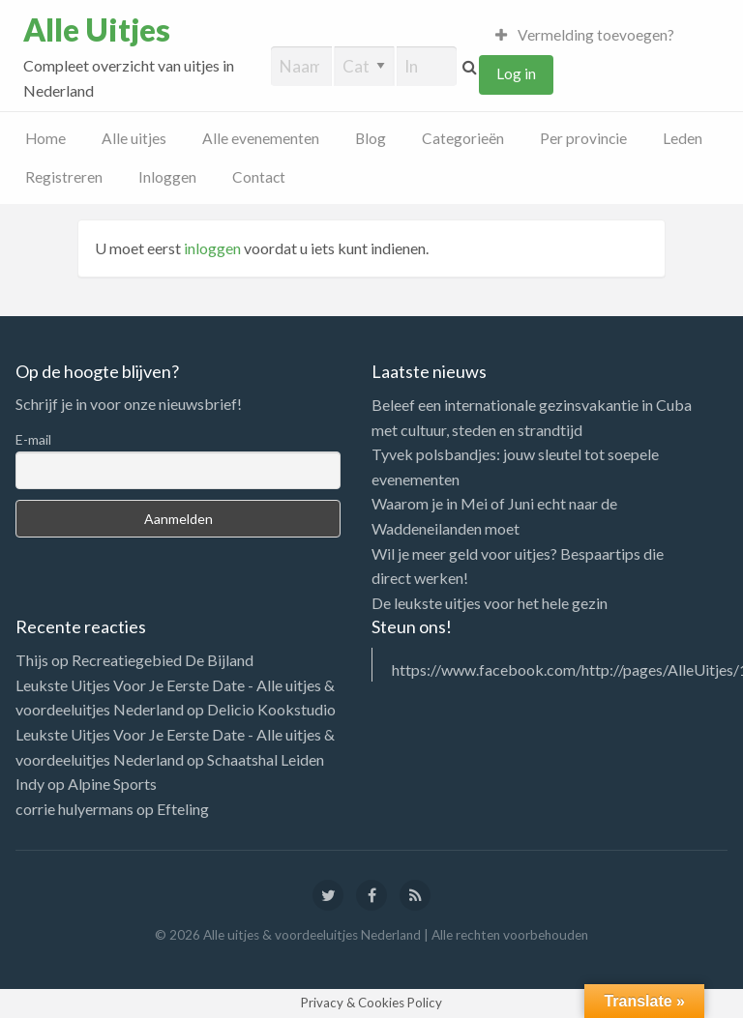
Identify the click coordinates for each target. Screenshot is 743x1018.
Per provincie (583, 138)
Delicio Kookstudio (271, 709)
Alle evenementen (260, 138)
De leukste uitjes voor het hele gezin (490, 603)
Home (45, 138)
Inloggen (167, 177)
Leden (682, 138)
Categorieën (463, 138)
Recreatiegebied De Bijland (162, 660)
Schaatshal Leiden (265, 759)
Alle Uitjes (96, 30)
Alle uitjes (134, 138)
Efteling (183, 809)
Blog (370, 138)
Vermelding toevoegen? (585, 35)
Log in (516, 73)
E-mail (33, 439)
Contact (258, 177)
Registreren (64, 177)
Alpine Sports (112, 783)
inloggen (212, 248)
